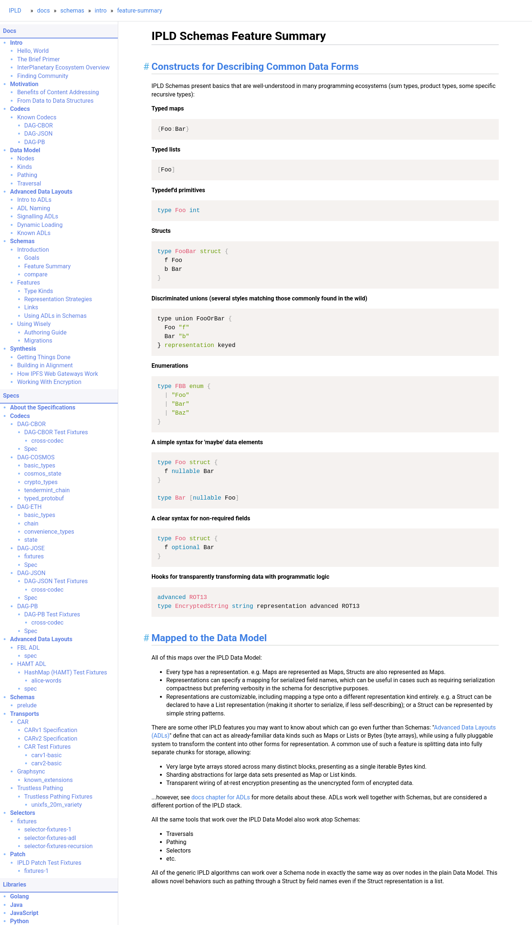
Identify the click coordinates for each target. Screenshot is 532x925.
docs (43, 10)
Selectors (22, 812)
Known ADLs (33, 233)
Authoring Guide (45, 332)
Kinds (24, 166)
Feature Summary (47, 266)
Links (31, 307)
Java (16, 904)
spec (30, 655)
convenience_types (49, 531)
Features (28, 282)
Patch (17, 854)
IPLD (15, 10)
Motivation (24, 84)
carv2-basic (46, 763)
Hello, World (32, 50)
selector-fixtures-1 (48, 829)
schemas (72, 10)
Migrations (38, 340)
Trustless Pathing (40, 788)
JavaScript (24, 913)
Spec (30, 448)
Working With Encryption (49, 381)
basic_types (39, 465)
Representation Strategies (58, 299)
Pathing (27, 174)
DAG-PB (34, 142)
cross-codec (47, 440)
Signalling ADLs (37, 216)
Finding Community (42, 75)
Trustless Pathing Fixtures (58, 796)
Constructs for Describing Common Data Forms (255, 66)
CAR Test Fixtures (47, 746)
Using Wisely (34, 323)
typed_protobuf (44, 498)
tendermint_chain (47, 490)
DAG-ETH (29, 506)
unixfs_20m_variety (56, 804)
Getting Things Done (43, 357)
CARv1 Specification (51, 730)
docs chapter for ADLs (220, 797)
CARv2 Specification (51, 738)
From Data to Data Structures (55, 100)
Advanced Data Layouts (41, 191)
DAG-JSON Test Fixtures (56, 581)
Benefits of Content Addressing (58, 92)
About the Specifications (42, 407)
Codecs (20, 108)
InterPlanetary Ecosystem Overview (63, 67)
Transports (24, 713)
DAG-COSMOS (35, 457)
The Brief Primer (38, 59)
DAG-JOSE (30, 548)
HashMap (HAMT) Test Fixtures (65, 672)
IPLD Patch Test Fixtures (49, 862)
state (31, 539)
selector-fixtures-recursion (58, 846)
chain (31, 523)
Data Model (25, 150)
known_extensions (48, 779)
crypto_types (41, 482)
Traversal (29, 183)
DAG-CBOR (38, 125)
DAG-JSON (38, 133)
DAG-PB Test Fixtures (52, 614)
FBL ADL (28, 647)
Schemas (22, 241)
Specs (11, 395)
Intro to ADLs (34, 199)
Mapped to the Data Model (209, 637)
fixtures (34, 556)
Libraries (14, 884)
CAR (22, 721)
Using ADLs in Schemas (55, 315)
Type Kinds (38, 291)
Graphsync (31, 771)
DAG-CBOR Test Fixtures (56, 432)
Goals (32, 257)
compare (36, 274)
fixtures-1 (36, 870)
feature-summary (139, 10)
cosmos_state (42, 473)
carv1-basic (46, 755)
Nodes (25, 158)
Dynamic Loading (39, 224)
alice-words (46, 680)
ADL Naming (33, 208)
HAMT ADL (31, 663)
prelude (27, 705)
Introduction (33, 249)
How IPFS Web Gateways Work (57, 373)
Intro (16, 42)
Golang (19, 896)
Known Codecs (36, 117)
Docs (9, 30)
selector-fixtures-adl (50, 837)
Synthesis (23, 348)
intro (100, 10)
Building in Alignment (45, 365)
